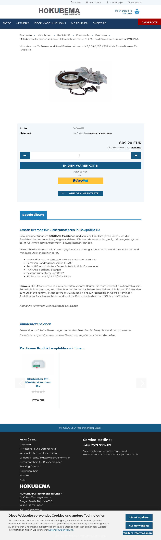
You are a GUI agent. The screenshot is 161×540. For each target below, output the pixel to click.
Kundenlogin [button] (115, 2)
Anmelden (109, 335)
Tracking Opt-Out (30, 466)
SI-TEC (7, 23)
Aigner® (22, 23)
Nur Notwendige (139, 525)
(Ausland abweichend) (100, 133)
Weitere (99, 23)
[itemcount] (80, 155)
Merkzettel (134, 2)
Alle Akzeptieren (139, 517)
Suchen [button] (76, 2)
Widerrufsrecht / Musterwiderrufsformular (45, 457)
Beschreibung (33, 215)
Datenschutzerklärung (60, 529)
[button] (93, 2)
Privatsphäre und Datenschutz (38, 448)
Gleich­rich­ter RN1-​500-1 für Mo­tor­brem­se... (38, 382)
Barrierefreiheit (29, 470)
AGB (22, 479)
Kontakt (24, 475)
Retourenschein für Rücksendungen (41, 462)
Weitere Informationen (137, 532)
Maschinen (79, 23)
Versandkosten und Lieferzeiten (38, 453)
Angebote (150, 22)
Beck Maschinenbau (50, 23)
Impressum (26, 444)
